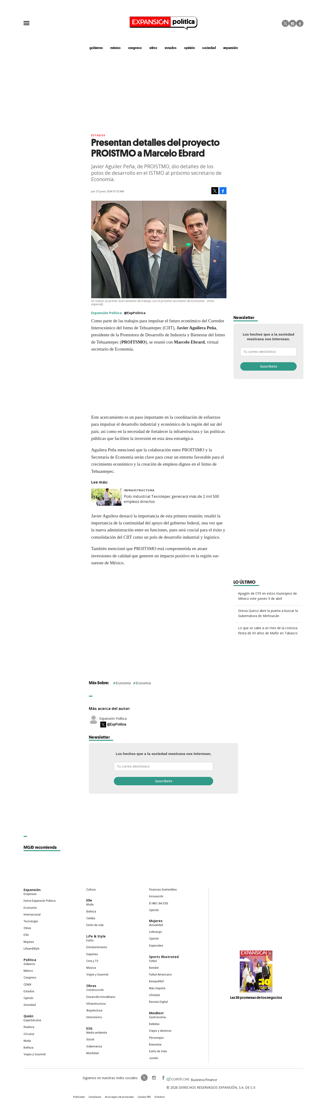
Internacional (32, 914)
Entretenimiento (96, 947)
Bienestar (155, 1044)
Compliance (94, 1097)
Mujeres (29, 942)
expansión (230, 47)
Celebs (90, 918)
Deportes (92, 954)
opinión (189, 47)
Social (90, 1039)
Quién (28, 1016)
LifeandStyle (31, 948)
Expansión (32, 890)
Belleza (28, 1047)
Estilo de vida (95, 925)
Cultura (91, 889)
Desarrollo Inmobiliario (100, 997)
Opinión (28, 998)
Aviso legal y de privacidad (119, 1097)
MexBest (156, 1013)
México (28, 970)
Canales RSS (144, 1097)
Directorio (159, 1097)
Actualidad (156, 925)
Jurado (153, 1058)
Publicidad (79, 1097)
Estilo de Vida (158, 1051)
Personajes (156, 1037)
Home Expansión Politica (40, 900)
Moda (27, 1040)
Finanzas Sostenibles (163, 889)
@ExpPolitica (135, 313)
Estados (98, 135)
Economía (123, 683)
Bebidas (154, 1024)
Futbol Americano (160, 974)
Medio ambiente (96, 1032)
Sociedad (209, 47)
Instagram (292, 23)
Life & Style (96, 936)
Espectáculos (32, 1020)
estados (171, 47)
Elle (89, 900)
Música (91, 967)
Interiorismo (94, 1017)
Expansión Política (113, 718)
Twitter (285, 23)
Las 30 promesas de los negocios (256, 997)
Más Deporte (157, 988)
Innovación (156, 896)
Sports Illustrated (164, 957)
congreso (135, 47)
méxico (115, 47)
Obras (27, 928)
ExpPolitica (144, 1077)
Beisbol (154, 967)
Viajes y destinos (160, 1030)
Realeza (29, 1027)
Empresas (30, 894)
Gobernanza (94, 1046)
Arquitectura (94, 1010)
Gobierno (29, 964)
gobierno (96, 47)
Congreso (30, 977)
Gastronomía (157, 1017)
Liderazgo (155, 932)
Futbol (153, 961)
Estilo (90, 940)
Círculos (29, 1034)
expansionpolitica (153, 1077)
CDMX (153, 47)
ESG (26, 935)
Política (30, 960)
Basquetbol (156, 981)
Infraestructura (139, 490)
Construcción (95, 990)
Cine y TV (92, 961)
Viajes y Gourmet (35, 1054)
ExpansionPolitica (163, 1077)
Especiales (156, 945)
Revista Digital (158, 1002)
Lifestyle (154, 995)
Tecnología (31, 921)
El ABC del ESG (158, 903)
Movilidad (92, 1053)
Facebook (299, 23)
